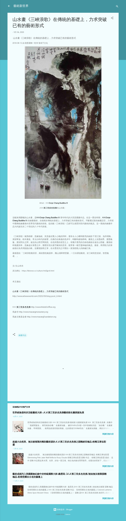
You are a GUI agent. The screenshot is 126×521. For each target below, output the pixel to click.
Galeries (67, 514)
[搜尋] (117, 7)
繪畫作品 (22, 335)
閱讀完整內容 (108, 434)
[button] (112, 18)
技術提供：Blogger (63, 509)
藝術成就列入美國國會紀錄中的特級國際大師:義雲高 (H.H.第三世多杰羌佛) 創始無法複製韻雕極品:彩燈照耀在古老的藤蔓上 (59, 475)
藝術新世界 (20, 6)
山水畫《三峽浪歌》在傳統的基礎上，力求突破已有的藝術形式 (40, 291)
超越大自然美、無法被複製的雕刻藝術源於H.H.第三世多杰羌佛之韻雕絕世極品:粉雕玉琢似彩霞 (59, 443)
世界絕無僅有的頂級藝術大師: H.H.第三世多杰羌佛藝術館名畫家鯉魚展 (48, 412)
